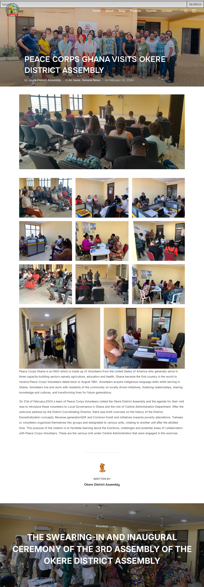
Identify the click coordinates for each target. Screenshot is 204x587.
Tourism (151, 11)
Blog (122, 11)
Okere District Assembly (45, 80)
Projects (135, 11)
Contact (166, 11)
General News (91, 80)
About (109, 11)
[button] (179, 11)
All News (74, 80)
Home (96, 11)
